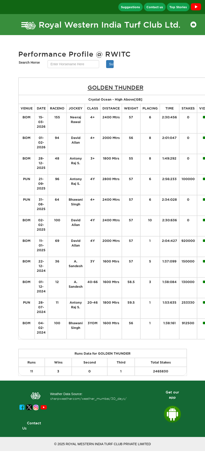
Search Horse (29, 62)
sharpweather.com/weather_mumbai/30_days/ (88, 398)
